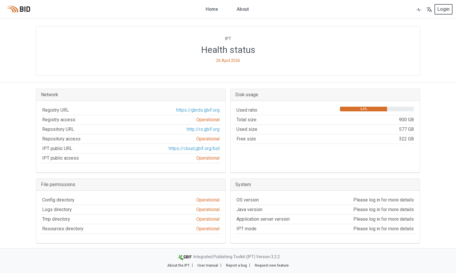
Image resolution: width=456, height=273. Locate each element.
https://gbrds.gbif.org (198, 110)
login (443, 9)
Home (211, 9)
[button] (429, 9)
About (243, 9)
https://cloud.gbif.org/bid (194, 148)
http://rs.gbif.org (203, 129)
